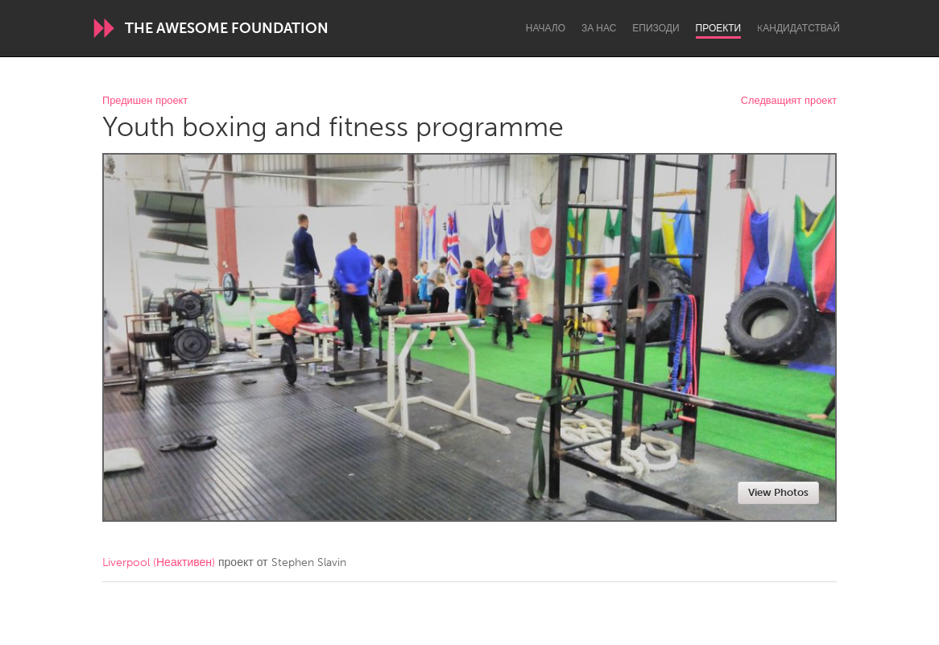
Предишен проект (145, 101)
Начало (545, 28)
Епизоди (655, 28)
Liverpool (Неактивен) (158, 562)
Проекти (719, 28)
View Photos (778, 492)
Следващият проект (789, 101)
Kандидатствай (798, 28)
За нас (598, 28)
